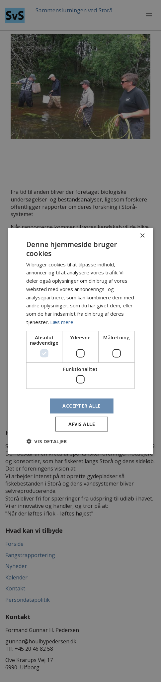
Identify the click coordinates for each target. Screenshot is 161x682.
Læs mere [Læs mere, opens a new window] (61, 321)
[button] (46, 441)
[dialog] (80, 341)
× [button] (142, 235)
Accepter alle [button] (81, 406)
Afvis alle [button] (81, 424)
